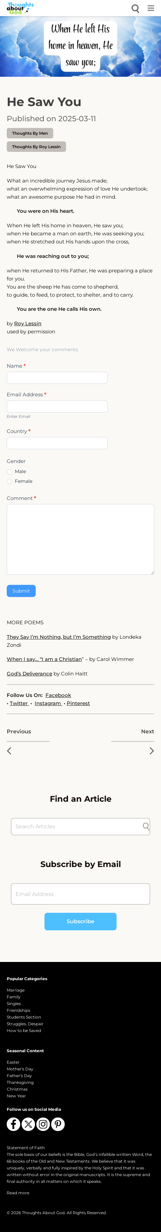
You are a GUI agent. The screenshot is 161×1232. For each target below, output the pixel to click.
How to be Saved (24, 1030)
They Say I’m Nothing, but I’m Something (59, 637)
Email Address (26, 394)
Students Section (24, 1017)
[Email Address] (80, 894)
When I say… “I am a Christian (44, 659)
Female (19, 481)
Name (16, 366)
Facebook (58, 695)
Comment (21, 498)
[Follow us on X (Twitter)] (28, 1124)
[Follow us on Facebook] (13, 1124)
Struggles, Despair (25, 1023)
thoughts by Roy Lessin (36, 146)
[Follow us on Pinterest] (58, 1124)
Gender (16, 461)
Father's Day (19, 1075)
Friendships (18, 1010)
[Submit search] (146, 827)
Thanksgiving (20, 1082)
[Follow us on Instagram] (43, 1124)
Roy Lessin (27, 323)
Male (16, 471)
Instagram (48, 703)
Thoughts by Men (30, 133)
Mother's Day (20, 1068)
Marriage (16, 990)
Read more (18, 1192)
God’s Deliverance (29, 673)
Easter (13, 1062)
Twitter (19, 703)
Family (14, 996)
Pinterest (78, 703)
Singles (14, 1003)
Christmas (17, 1089)
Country (19, 431)
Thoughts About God (43, 1212)
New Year (16, 1095)
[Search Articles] (77, 827)
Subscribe (80, 921)
